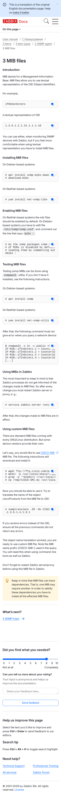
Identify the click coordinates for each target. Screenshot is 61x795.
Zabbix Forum (41, 772)
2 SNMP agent (43, 43)
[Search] (46, 21)
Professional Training (45, 765)
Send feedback (30, 702)
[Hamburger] (55, 21)
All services (9, 772)
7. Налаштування (32, 39)
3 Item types (23, 43)
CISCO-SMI (47, 463)
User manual (10, 39)
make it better (21, 12)
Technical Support (14, 765)
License (19, 789)
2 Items (7, 43)
